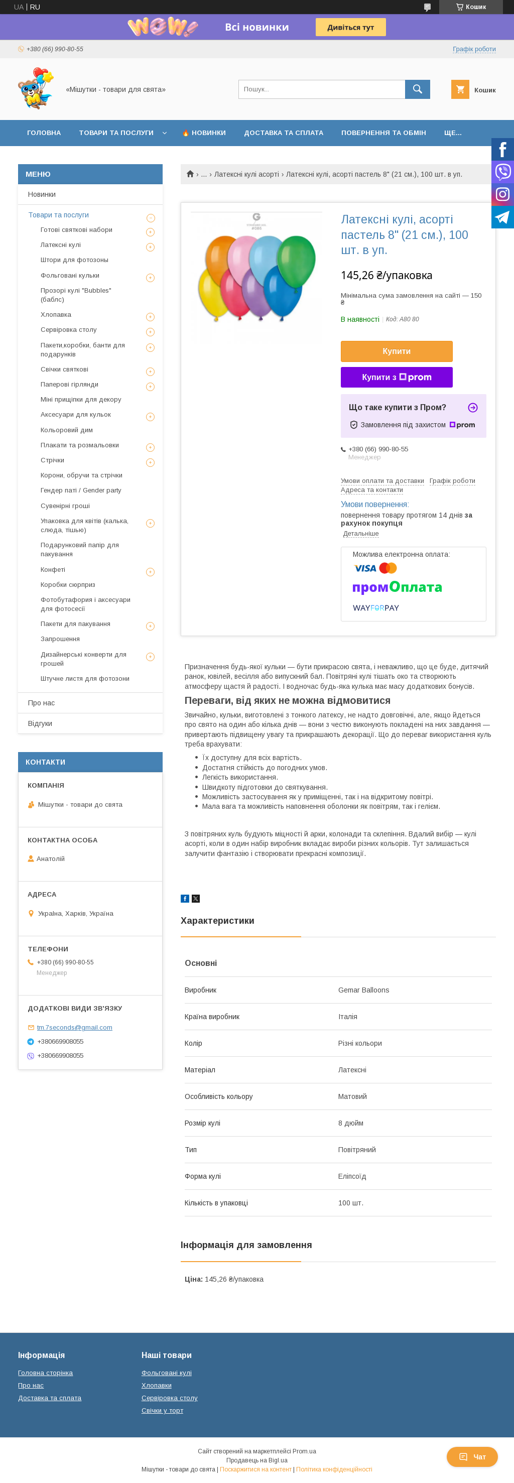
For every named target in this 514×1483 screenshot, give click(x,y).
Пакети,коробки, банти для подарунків (83, 349)
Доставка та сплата (283, 133)
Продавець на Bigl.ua (257, 1460)
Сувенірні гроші (65, 506)
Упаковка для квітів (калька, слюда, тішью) (84, 525)
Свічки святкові (64, 369)
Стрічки (52, 460)
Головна (44, 133)
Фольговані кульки (70, 275)
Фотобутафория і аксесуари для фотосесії (86, 604)
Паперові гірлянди (69, 384)
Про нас (41, 703)
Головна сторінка (45, 1373)
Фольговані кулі (167, 1373)
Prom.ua (304, 1451)
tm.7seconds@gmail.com (74, 1027)
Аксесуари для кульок (76, 414)
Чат (472, 1456)
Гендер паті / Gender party (81, 490)
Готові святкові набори (76, 229)
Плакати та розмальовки (80, 445)
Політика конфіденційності (334, 1469)
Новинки (42, 194)
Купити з (396, 377)
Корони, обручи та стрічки (81, 475)
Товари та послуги (116, 133)
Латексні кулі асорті (246, 174)
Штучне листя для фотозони (85, 678)
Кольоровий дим (67, 430)
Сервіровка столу (69, 329)
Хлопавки (157, 1385)
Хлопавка (56, 314)
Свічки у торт (162, 1410)
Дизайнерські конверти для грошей (83, 659)
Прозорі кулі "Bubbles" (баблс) (76, 295)
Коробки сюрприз (68, 584)
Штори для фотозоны (74, 260)
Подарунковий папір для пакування (80, 549)
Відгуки (40, 723)
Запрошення (60, 639)
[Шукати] (417, 89)
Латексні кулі (61, 245)
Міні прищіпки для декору (81, 399)
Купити (397, 351)
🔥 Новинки (204, 133)
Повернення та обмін (383, 133)
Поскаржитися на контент (256, 1469)
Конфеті (53, 569)
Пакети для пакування (75, 624)
